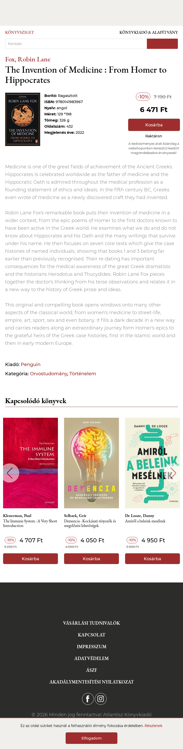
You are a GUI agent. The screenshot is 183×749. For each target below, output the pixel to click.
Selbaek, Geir (75, 515)
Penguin (30, 364)
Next (173, 473)
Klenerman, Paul (17, 515)
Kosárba (154, 125)
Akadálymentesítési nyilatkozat (91, 682)
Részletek (153, 725)
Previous (9, 473)
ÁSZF (91, 670)
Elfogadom (92, 738)
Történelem (82, 374)
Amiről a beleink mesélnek (145, 521)
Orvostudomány (48, 374)
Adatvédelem (91, 658)
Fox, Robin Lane (27, 58)
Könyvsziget (19, 32)
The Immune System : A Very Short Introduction (30, 523)
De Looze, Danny (139, 515)
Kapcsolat (91, 635)
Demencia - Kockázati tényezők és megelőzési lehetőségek (90, 523)
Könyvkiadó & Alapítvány (148, 32)
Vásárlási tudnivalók (91, 623)
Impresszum (91, 646)
